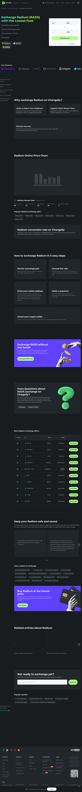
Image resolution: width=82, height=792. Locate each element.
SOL (49, 500)
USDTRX (48, 474)
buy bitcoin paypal (21, 707)
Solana (29, 499)
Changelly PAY (47, 737)
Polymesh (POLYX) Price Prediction (57, 658)
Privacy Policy (60, 732)
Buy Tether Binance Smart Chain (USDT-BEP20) (46, 769)
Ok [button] (52, 789)
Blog (57, 3)
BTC (49, 448)
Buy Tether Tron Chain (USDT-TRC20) (46, 762)
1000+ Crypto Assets (13, 8)
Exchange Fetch (49, 582)
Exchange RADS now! (26, 363)
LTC (49, 461)
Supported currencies (19, 733)
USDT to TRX (52, 785)
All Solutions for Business (47, 730)
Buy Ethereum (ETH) (6, 758)
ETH (49, 454)
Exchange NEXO (20, 578)
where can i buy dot (61, 703)
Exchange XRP (66, 575)
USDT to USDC (53, 782)
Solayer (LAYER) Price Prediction (23, 658)
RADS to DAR (49, 212)
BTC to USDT (21, 780)
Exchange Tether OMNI (22, 575)
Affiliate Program (47, 740)
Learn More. (43, 789)
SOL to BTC (67, 782)
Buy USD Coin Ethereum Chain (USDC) (60, 756)
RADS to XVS (19, 212)
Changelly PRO (20, 743)
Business (25, 3)
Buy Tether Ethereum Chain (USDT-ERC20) (46, 756)
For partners (59, 740)
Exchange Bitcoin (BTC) (7, 780)
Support (67, 3)
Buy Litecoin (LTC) (7, 762)
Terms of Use (59, 729)
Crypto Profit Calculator (6, 745)
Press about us (20, 737)
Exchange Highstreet (51, 585)
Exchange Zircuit (20, 582)
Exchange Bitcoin (55, 578)
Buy (3, 732)
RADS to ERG (19, 216)
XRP (28, 480)
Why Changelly (5, 100)
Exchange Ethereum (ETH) (8, 785)
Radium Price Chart (5, 85)
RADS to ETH (59, 212)
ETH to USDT (37, 782)
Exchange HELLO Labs (22, 585)
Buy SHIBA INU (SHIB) (73, 755)
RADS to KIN (29, 212)
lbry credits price (20, 703)
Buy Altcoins (72, 764)
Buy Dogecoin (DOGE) (73, 760)
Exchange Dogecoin (51, 575)
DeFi (3, 738)
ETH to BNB (36, 785)
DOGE (49, 467)
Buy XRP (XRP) (20, 754)
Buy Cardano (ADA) (59, 761)
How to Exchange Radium (6, 96)
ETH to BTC (36, 780)
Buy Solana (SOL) (20, 760)
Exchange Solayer (63, 582)
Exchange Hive (37, 585)
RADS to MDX (70, 212)
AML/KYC (58, 743)
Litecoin (29, 461)
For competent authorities (60, 736)
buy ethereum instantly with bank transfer (42, 707)
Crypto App (5, 741)
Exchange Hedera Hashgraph (37, 578)
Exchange (73, 448)
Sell (3, 735)
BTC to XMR (21, 786)
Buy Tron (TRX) (33, 754)
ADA (49, 487)
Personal (16, 3)
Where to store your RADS (5, 104)
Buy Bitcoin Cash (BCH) (60, 766)
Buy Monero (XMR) (21, 757)
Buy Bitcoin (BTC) (7, 755)
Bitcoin (29, 448)
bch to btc (49, 703)
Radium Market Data (5, 90)
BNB (28, 506)
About (17, 729)
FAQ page (22, 412)
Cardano (29, 486)
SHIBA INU (30, 493)
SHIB (49, 493)
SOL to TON (67, 780)
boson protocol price (35, 703)
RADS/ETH (61, 454)
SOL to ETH (67, 785)
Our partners (19, 740)
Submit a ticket (33, 412)
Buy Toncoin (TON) (34, 757)
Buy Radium (23, 610)
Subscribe (73, 687)
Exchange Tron (37, 575)
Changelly (3, 8)
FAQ (62, 3)
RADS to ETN (39, 212)
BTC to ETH (21, 783)
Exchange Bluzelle (35, 582)
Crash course (32, 738)
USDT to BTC (52, 780)
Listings (45, 734)
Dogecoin (29, 467)
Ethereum (30, 454)
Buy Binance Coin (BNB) (34, 761)
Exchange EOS (68, 578)
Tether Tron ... (30, 474)
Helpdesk (31, 732)
